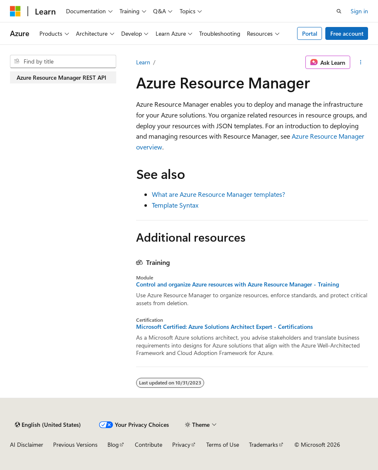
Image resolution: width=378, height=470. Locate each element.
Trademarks (263, 444)
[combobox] (63, 61)
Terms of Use (222, 444)
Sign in (359, 11)
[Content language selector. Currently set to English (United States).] (48, 424)
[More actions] (361, 62)
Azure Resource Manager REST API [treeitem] (61, 77)
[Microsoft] (15, 11)
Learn (143, 62)
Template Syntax (175, 205)
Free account (346, 33)
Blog (113, 444)
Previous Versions (75, 444)
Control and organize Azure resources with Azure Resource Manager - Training (237, 284)
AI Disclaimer (26, 444)
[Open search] (339, 11)
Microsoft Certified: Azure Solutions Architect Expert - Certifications (224, 326)
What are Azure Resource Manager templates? (218, 194)
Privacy (181, 444)
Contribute (148, 444)
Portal (309, 33)
